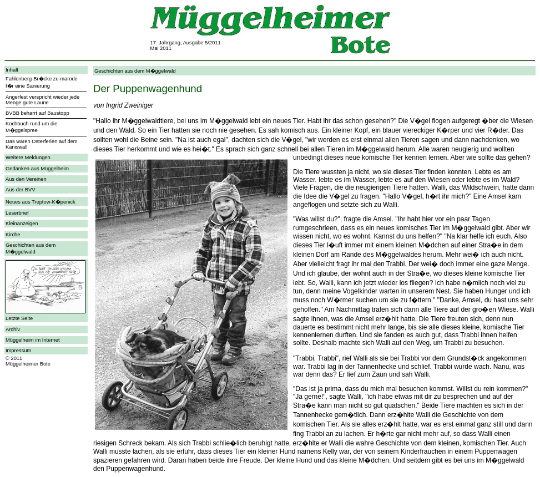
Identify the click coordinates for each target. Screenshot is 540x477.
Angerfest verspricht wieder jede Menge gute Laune (42, 99)
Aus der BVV (20, 189)
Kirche (13, 234)
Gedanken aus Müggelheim (37, 168)
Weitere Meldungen (28, 157)
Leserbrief (17, 213)
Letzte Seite (19, 318)
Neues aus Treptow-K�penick (40, 202)
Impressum (18, 350)
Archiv (13, 329)
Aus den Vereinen (26, 179)
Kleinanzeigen (22, 223)
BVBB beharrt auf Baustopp (37, 113)
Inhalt (12, 70)
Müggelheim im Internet (32, 340)
